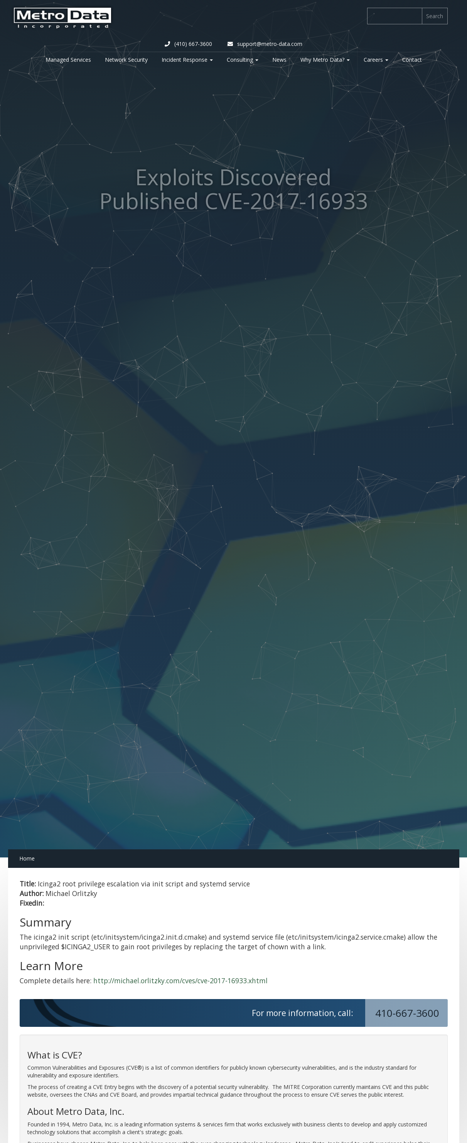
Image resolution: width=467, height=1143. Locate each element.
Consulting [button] (242, 59)
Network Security (126, 59)
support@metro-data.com (265, 43)
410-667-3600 (408, 1013)
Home (27, 858)
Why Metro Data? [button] (325, 59)
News (279, 59)
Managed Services (68, 59)
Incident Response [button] (187, 59)
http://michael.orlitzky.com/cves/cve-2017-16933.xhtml (180, 980)
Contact (412, 59)
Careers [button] (376, 59)
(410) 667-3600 (188, 43)
